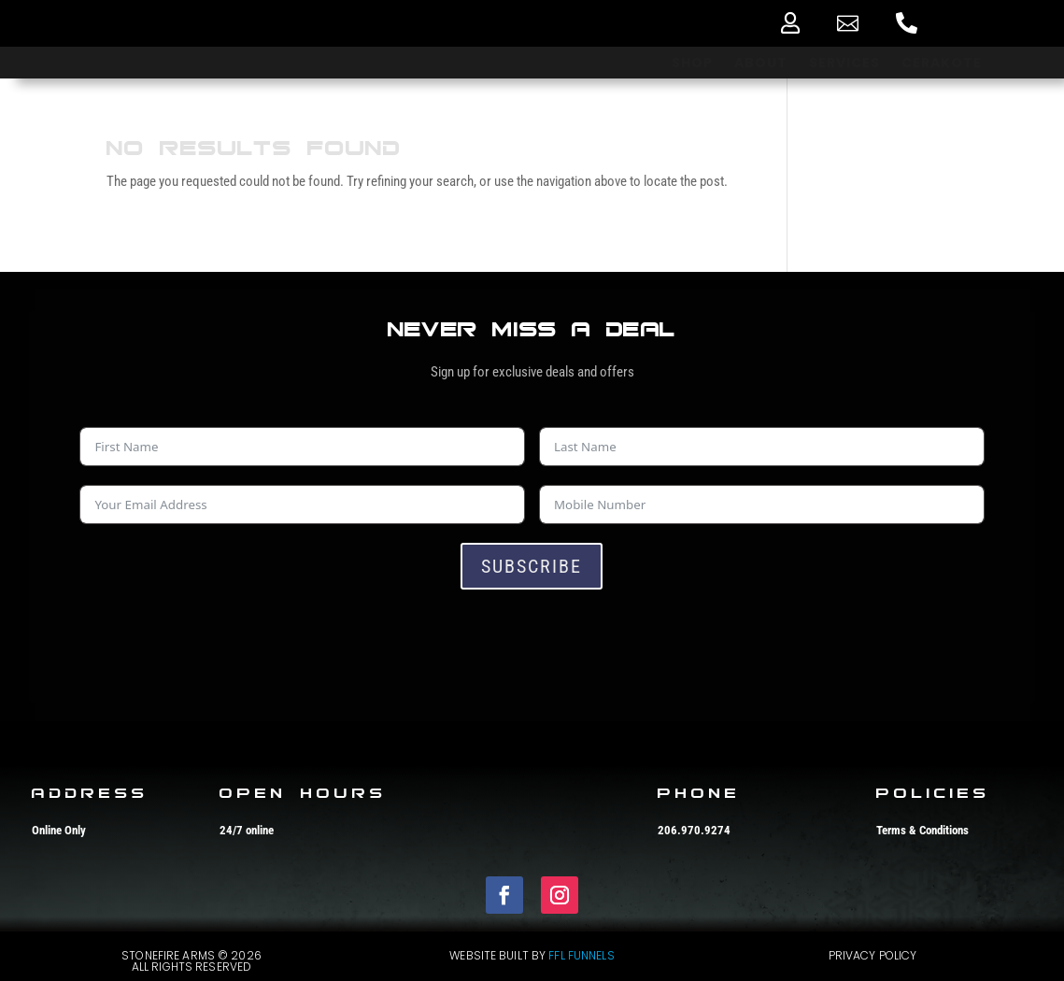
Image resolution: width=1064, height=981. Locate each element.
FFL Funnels (581, 955)
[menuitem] (790, 23)
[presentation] (221, 644)
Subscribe (531, 566)
